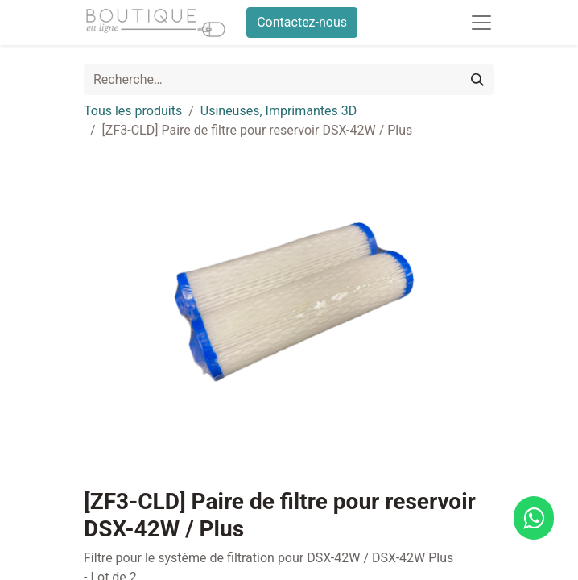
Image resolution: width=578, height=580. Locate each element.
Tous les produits (133, 110)
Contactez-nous (302, 22)
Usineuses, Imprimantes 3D (278, 110)
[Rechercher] (477, 79)
